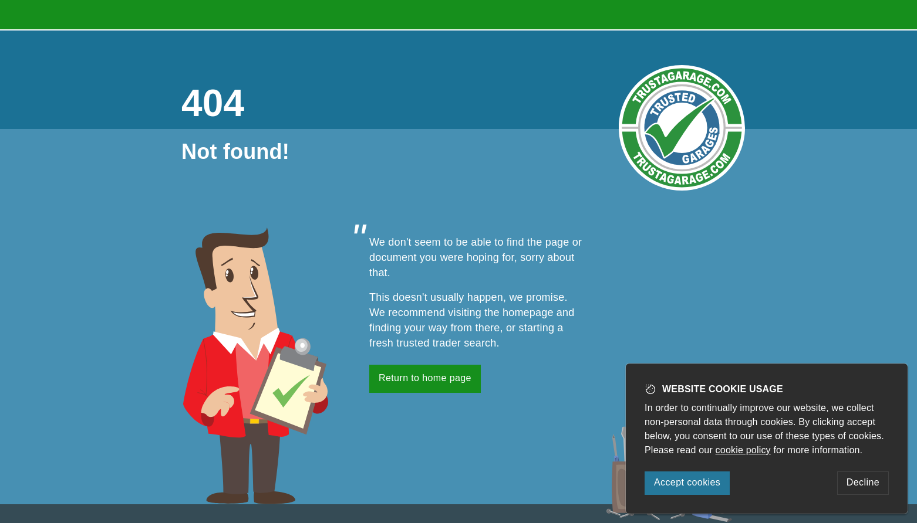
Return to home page (425, 378)
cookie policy (743, 450)
